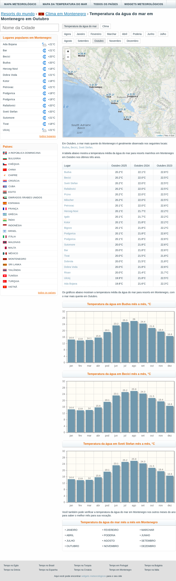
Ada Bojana (70, 283)
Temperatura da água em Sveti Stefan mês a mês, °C (119, 443)
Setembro (148, 540)
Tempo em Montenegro (120, 570)
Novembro (111, 546)
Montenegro (17, 259)
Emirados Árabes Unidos (25, 197)
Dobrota (68, 261)
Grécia (13, 214)
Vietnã (12, 286)
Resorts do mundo (18, 14)
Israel (12, 231)
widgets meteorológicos (93, 576)
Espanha (14, 203)
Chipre (12, 175)
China (12, 169)
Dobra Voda (70, 266)
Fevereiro (111, 529)
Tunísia (13, 275)
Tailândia (14, 270)
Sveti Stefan (86, 147)
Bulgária (14, 158)
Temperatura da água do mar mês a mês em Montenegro (119, 522)
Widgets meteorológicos (143, 4)
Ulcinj (67, 278)
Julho (70, 540)
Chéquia (13, 164)
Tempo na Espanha (48, 570)
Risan (67, 272)
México (13, 253)
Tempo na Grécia (12, 570)
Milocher (69, 200)
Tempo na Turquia (82, 565)
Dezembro (148, 546)
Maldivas (14, 242)
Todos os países (105, 4)
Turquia (13, 281)
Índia (11, 220)
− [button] (68, 57)
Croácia (13, 180)
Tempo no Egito (11, 565)
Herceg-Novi (71, 211)
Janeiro (71, 529)
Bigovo (68, 227)
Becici (74, 147)
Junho (145, 535)
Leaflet (159, 135)
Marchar (147, 529)
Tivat (67, 255)
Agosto (109, 540)
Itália (12, 236)
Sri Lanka (14, 264)
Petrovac (69, 205)
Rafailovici (70, 188)
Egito (12, 192)
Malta (12, 247)
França (13, 208)
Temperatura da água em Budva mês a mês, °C (119, 304)
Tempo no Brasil (46, 565)
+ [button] (68, 52)
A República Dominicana (24, 153)
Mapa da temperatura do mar (65, 4)
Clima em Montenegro (65, 14)
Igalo (67, 216)
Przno (67, 194)
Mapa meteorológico (20, 4)
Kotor (67, 222)
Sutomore (69, 244)
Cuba (11, 186)
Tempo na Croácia (83, 570)
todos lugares (47, 136)
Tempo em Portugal (118, 565)
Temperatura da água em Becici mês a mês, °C (119, 373)
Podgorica (69, 233)
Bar (66, 250)
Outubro (72, 546)
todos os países (47, 292)
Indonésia (15, 225)
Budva (65, 147)
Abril (70, 535)
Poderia (109, 535)
